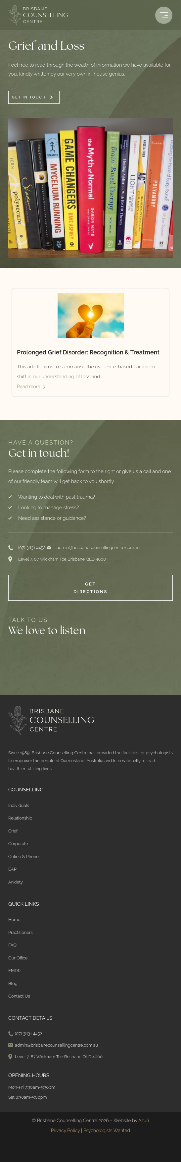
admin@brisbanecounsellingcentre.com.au (98, 547)
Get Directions (90, 587)
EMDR (14, 970)
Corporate (18, 843)
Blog (13, 983)
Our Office (17, 957)
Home (14, 919)
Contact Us (19, 996)
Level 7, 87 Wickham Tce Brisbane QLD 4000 (62, 559)
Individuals (18, 805)
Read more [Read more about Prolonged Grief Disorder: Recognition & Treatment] (28, 386)
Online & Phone (23, 856)
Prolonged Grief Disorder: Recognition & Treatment (88, 352)
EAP (12, 869)
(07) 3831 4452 (31, 547)
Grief (13, 830)
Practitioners (20, 932)
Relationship (20, 818)
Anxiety (15, 882)
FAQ (12, 945)
